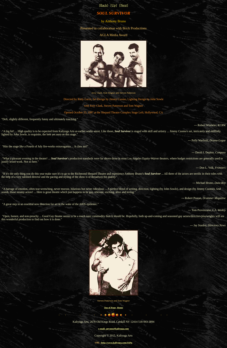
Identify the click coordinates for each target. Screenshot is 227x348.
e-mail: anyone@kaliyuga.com (113, 328)
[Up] (113, 5)
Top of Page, (110, 307)
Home (120, 307)
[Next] (123, 5)
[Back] (103, 5)
